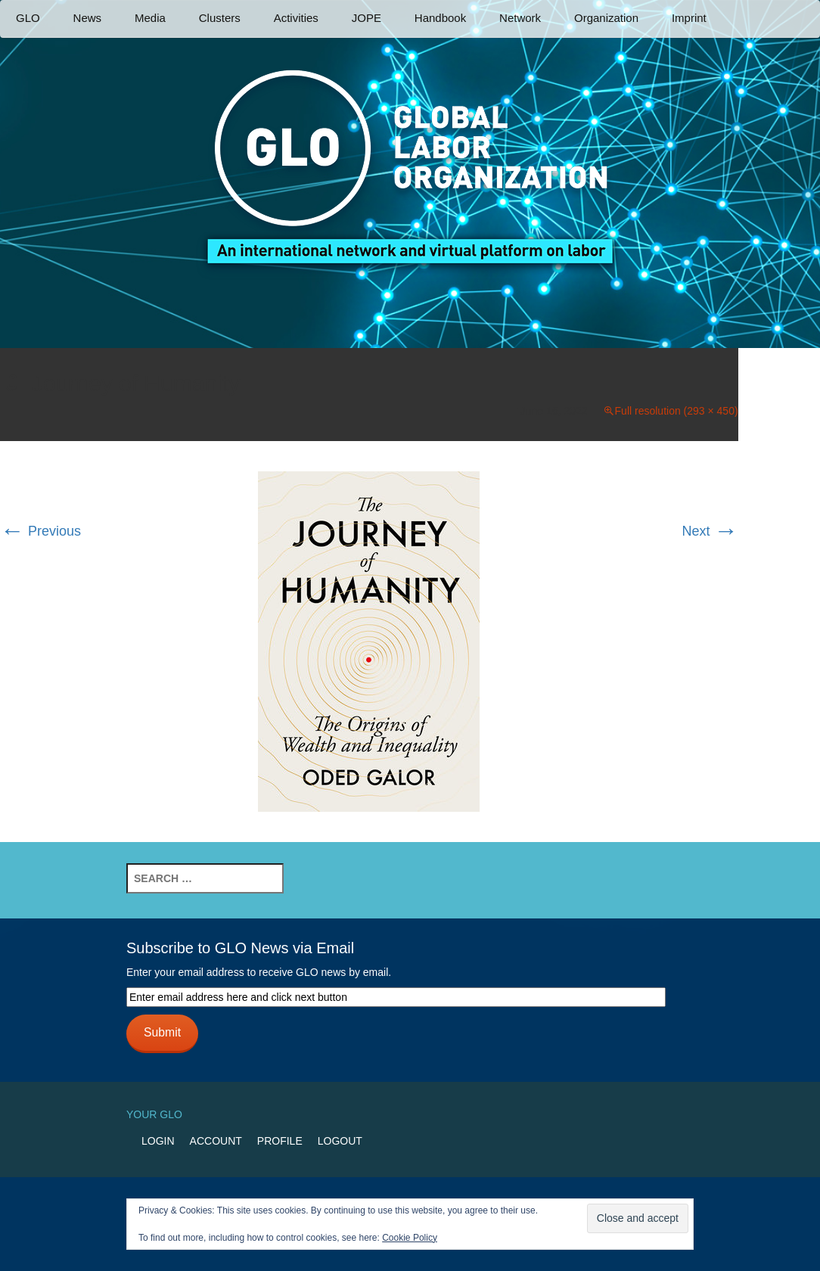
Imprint (689, 17)
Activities (296, 17)
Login (158, 1141)
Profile (280, 1141)
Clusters (220, 17)
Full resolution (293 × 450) (676, 411)
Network (520, 17)
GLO (28, 17)
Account (216, 1141)
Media (150, 17)
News (87, 17)
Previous (40, 531)
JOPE (366, 17)
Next (710, 531)
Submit (162, 1032)
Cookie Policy (409, 1237)
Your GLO (154, 1114)
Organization (606, 17)
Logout (340, 1141)
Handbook (440, 17)
